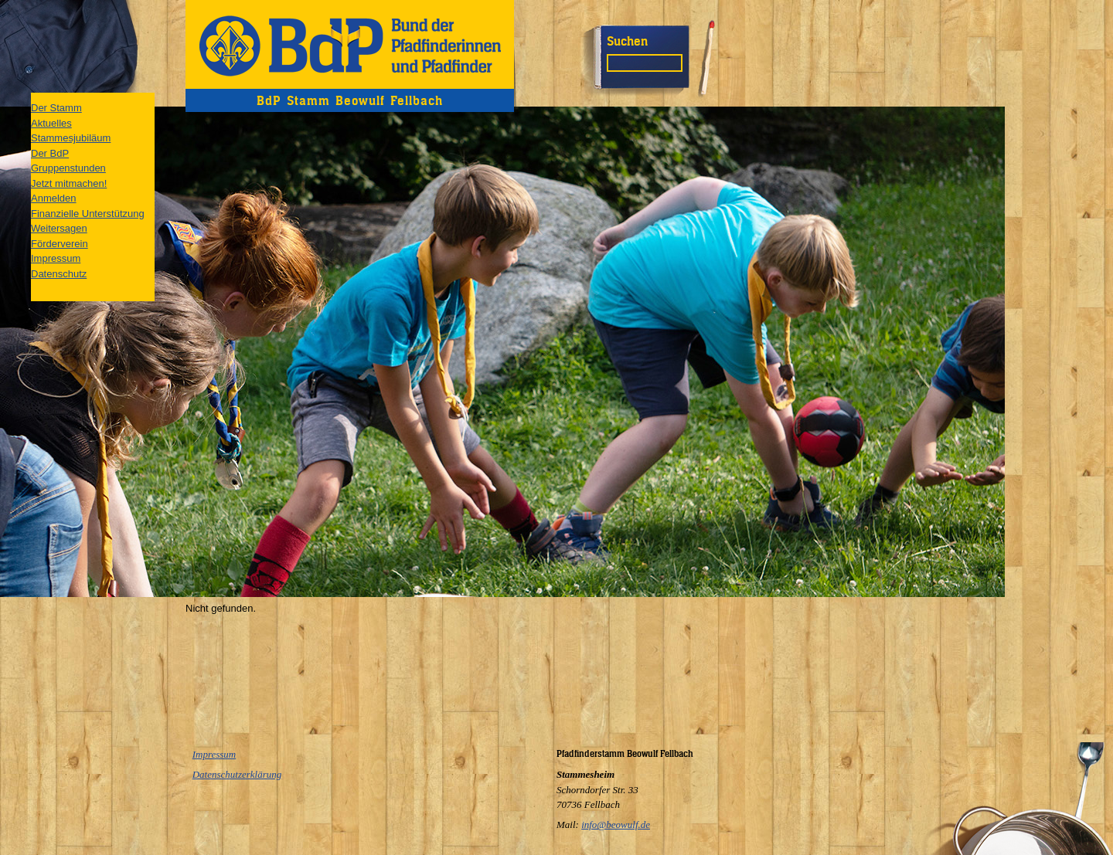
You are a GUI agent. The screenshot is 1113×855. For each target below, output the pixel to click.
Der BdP (50, 153)
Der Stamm (56, 108)
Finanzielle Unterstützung (88, 213)
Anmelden (54, 198)
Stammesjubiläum (71, 138)
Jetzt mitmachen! (69, 183)
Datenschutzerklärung (237, 774)
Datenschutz (59, 274)
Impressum (55, 258)
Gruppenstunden (68, 168)
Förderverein (59, 243)
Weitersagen (59, 228)
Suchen (627, 41)
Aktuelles (51, 123)
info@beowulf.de (615, 824)
